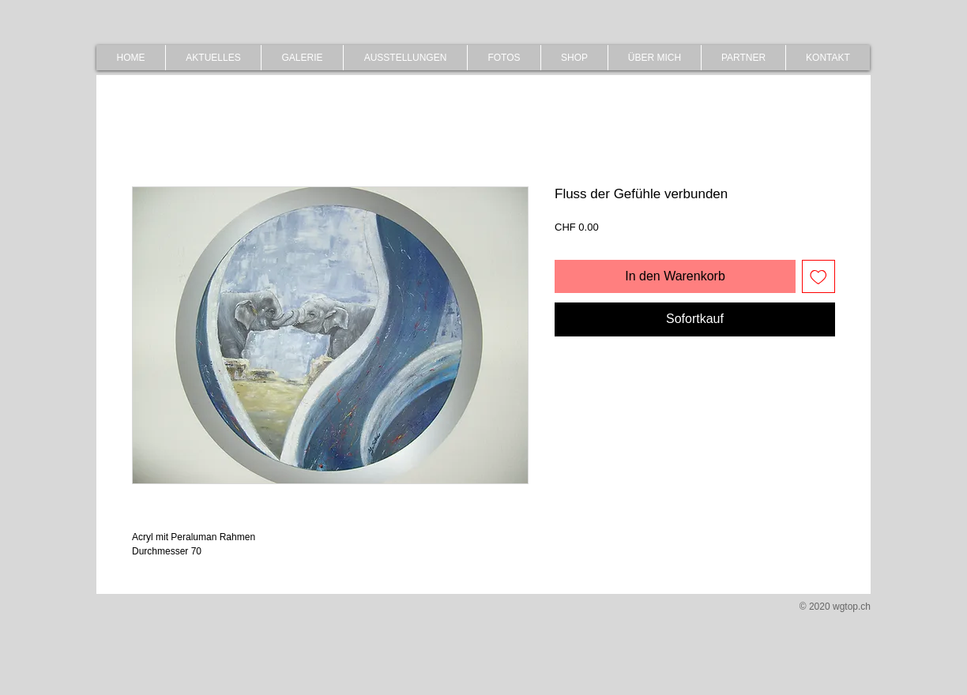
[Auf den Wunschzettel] (818, 276)
